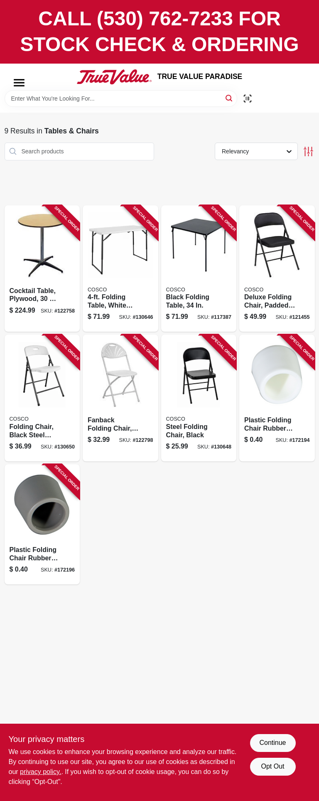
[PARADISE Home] (114, 76)
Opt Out (272, 766)
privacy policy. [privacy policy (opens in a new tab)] (40, 771)
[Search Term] (121, 98)
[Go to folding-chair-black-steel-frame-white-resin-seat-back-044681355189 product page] (42, 398)
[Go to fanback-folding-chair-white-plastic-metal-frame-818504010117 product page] (120, 398)
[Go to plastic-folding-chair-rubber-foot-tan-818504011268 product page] (42, 524)
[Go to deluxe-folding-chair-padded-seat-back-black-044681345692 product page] (277, 268)
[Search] (229, 98)
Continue (272, 742)
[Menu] (19, 82)
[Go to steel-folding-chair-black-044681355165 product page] (199, 398)
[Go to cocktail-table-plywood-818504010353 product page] (42, 268)
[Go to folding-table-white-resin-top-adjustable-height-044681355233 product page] (120, 268)
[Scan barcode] (247, 98)
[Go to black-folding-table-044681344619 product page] (199, 268)
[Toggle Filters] (308, 151)
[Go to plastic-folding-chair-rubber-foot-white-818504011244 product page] (277, 398)
